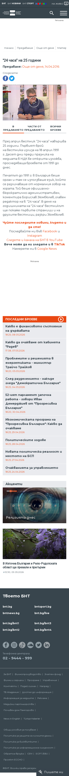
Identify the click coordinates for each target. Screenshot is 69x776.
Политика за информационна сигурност (28, 747)
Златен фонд (53, 674)
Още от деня (45, 47)
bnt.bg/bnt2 (11, 629)
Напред (44, 686)
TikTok (59, 244)
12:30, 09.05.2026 (14, 572)
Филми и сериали (14, 680)
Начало (9, 47)
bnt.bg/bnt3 (42, 623)
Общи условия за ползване (20, 729)
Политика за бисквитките (20, 741)
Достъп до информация (36, 692)
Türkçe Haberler (32, 718)
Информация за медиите (19, 698)
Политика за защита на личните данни (28, 735)
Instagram (34, 235)
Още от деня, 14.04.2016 (40, 66)
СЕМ (29, 753)
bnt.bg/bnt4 (43, 629)
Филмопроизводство (28, 674)
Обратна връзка (14, 753)
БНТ (4, 3)
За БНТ (7, 674)
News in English (12, 718)
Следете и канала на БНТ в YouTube (35, 240)
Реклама (59, 20)
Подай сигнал (28, 686)
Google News (47, 248)
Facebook (50, 231)
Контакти (10, 686)
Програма (33, 680)
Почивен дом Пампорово (19, 710)
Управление (50, 680)
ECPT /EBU (42, 753)
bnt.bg (7, 606)
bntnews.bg (11, 613)
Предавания (25, 47)
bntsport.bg (42, 606)
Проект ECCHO (13, 759)
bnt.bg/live (41, 613)
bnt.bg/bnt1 (11, 623)
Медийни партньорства (19, 704)
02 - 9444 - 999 (17, 658)
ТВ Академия (11, 692)
